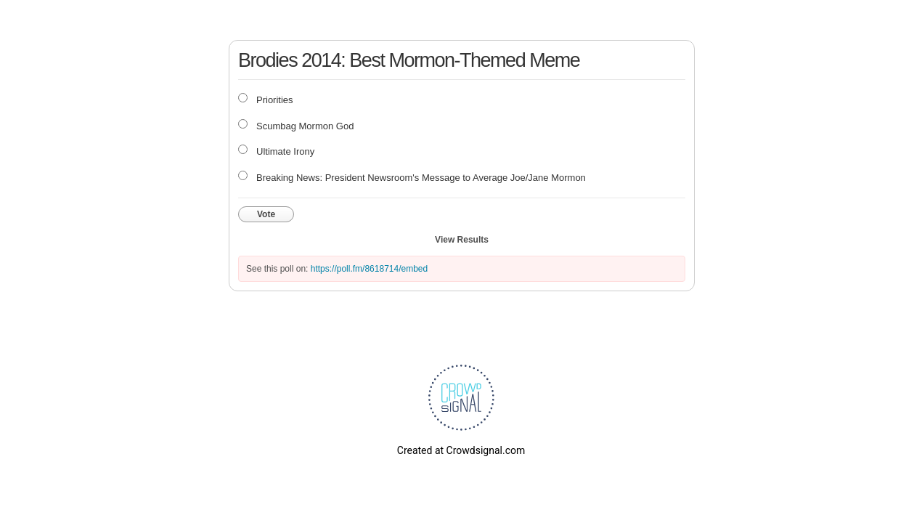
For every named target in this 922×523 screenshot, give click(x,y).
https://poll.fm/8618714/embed (369, 269)
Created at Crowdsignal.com (461, 450)
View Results (462, 240)
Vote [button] (266, 214)
